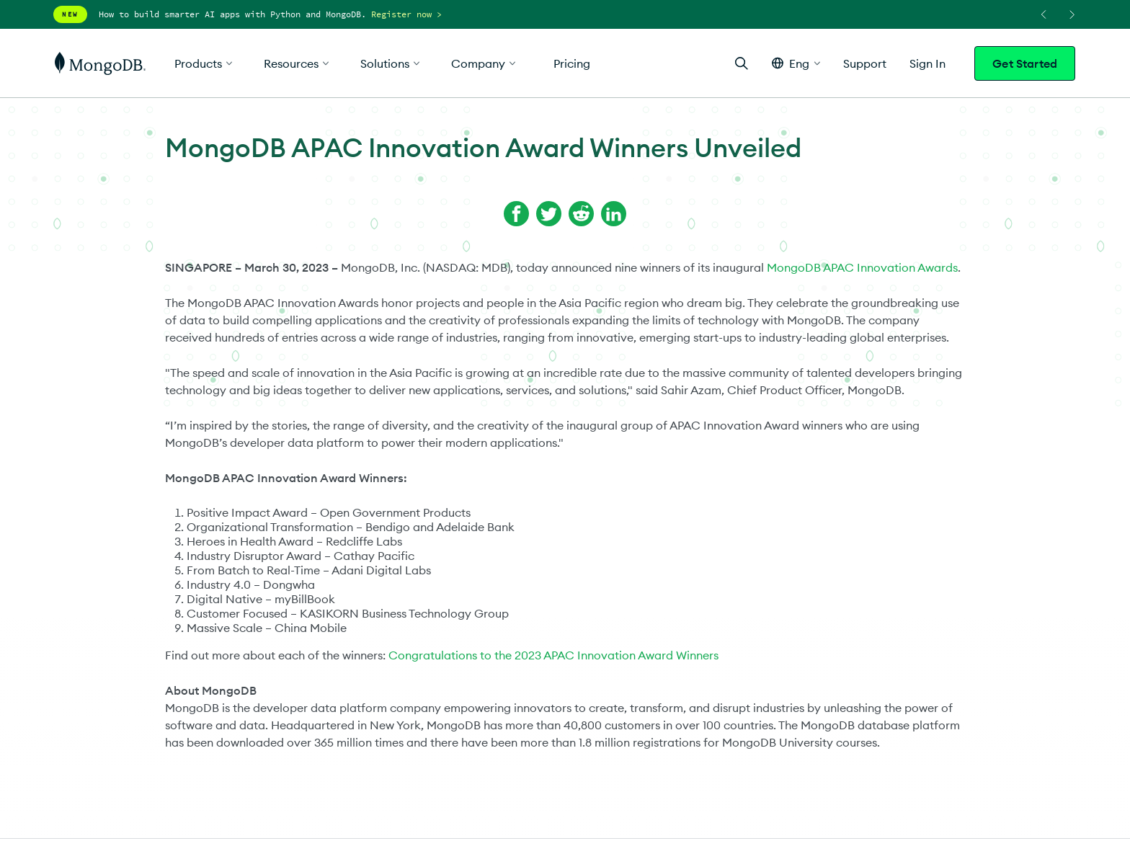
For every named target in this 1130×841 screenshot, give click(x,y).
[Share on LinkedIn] (613, 213)
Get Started (1024, 63)
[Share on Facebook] (516, 213)
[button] (796, 63)
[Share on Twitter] (548, 213)
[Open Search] (741, 63)
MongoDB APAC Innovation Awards (862, 267)
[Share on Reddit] (581, 213)
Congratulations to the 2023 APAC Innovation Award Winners (553, 655)
